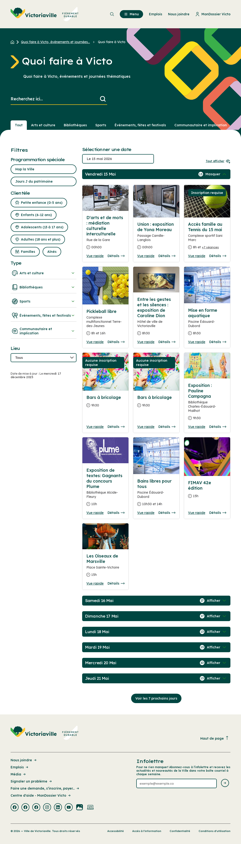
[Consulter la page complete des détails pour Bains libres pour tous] (156, 494)
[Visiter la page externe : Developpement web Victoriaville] (90, 807)
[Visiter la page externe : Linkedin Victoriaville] (58, 807)
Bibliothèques (43, 287)
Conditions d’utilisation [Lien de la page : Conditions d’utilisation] (214, 831)
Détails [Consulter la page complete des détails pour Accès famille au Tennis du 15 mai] (217, 256)
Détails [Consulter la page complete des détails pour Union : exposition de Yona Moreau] (166, 256)
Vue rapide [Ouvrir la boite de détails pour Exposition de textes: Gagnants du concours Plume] (95, 513)
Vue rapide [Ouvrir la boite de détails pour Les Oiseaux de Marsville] (95, 583)
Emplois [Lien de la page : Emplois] (20, 767)
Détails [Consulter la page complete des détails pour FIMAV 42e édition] (217, 513)
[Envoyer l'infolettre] (225, 783)
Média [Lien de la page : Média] (18, 774)
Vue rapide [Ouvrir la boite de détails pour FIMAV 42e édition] (196, 513)
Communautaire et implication (43, 331)
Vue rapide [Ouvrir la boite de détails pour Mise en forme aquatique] (196, 342)
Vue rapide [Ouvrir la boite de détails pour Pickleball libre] (95, 342)
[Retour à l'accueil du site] (13, 42)
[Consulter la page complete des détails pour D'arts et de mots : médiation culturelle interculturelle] (105, 234)
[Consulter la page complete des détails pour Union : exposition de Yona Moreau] (156, 237)
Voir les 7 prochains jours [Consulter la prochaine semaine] (156, 698)
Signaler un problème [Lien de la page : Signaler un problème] (31, 781)
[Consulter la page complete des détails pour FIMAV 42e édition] (207, 491)
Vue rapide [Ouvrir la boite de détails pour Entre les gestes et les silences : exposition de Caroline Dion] (145, 342)
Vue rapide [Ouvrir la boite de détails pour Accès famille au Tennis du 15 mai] (196, 256)
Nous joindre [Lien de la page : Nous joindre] (24, 760)
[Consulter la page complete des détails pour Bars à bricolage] (105, 403)
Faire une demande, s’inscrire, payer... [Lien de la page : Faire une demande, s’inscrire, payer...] (45, 788)
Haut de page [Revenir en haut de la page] (214, 738)
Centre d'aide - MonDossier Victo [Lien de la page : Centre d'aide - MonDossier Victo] (41, 795)
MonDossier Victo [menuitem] (212, 14)
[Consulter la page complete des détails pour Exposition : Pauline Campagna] (207, 404)
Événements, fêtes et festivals (43, 315)
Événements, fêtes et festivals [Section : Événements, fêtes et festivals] (140, 125)
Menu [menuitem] (131, 14)
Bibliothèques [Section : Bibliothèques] (75, 125)
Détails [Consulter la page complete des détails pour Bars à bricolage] (116, 427)
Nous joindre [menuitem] (178, 14)
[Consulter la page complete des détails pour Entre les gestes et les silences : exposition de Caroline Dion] (156, 318)
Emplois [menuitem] (155, 14)
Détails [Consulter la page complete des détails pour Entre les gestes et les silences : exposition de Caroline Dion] (166, 342)
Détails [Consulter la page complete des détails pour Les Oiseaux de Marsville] (116, 583)
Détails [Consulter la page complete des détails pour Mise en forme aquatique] (217, 342)
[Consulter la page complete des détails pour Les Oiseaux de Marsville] (105, 567)
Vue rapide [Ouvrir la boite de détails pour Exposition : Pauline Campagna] (196, 427)
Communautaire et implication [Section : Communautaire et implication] (200, 125)
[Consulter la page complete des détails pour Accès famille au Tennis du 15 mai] (207, 237)
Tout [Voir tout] (19, 125)
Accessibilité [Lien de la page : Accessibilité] (115, 831)
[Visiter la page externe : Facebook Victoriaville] (15, 807)
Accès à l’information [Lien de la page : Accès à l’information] (146, 831)
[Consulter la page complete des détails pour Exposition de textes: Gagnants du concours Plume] (105, 489)
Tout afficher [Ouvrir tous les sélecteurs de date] (218, 161)
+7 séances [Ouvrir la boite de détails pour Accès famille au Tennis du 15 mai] (210, 247)
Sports (43, 301)
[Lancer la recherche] (103, 99)
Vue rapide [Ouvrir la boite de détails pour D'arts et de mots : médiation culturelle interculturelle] (95, 256)
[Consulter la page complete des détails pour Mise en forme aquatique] (207, 323)
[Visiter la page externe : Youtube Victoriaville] (69, 807)
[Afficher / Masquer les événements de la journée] (216, 174)
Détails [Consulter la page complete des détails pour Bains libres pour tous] (166, 513)
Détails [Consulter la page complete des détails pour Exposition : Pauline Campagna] (217, 427)
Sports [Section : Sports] (100, 125)
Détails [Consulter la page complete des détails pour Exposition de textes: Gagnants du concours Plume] (116, 513)
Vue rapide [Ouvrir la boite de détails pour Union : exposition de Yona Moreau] (145, 256)
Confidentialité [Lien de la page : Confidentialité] (180, 831)
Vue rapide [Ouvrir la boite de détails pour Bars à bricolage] (95, 427)
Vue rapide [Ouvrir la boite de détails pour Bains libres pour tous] (145, 513)
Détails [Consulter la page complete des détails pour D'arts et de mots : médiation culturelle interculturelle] (116, 256)
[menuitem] (45, 14)
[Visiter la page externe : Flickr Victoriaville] (80, 807)
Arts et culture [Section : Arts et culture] (43, 125)
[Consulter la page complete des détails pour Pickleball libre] (105, 324)
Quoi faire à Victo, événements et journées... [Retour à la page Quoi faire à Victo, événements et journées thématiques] (55, 42)
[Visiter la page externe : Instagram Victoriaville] (47, 807)
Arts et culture (43, 273)
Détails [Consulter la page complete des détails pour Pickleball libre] (116, 342)
